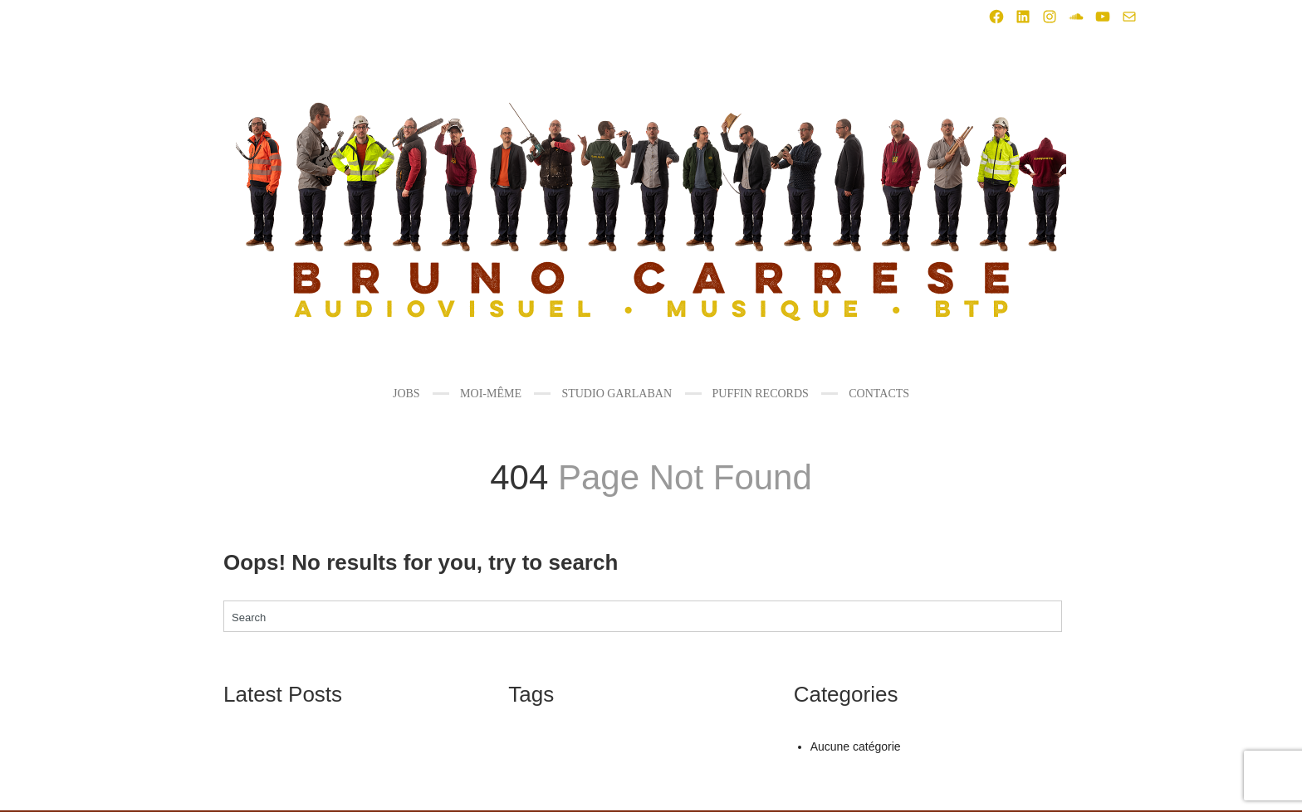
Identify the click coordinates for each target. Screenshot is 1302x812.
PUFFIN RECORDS (760, 393)
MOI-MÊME (490, 393)
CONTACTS (879, 393)
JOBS (406, 393)
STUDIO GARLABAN (616, 393)
